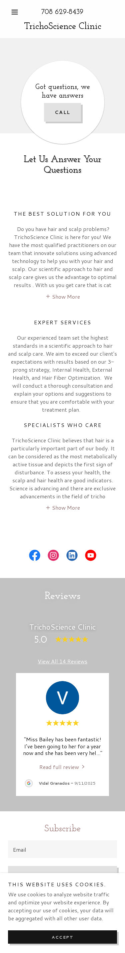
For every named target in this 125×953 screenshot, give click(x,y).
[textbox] (62, 849)
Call (62, 112)
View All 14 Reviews (62, 661)
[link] (62, 27)
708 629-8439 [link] (62, 12)
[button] (16, 12)
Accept (62, 937)
